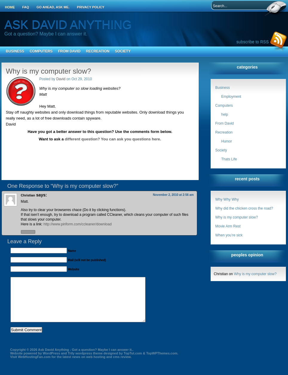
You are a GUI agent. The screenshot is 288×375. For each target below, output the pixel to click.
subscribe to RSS (252, 41)
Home (10, 7)
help (224, 114)
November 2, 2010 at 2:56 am (173, 194)
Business (15, 51)
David (60, 79)
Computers (41, 51)
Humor (226, 141)
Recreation (97, 51)
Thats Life (229, 159)
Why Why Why (227, 199)
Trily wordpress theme (85, 362)
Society (123, 51)
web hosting (95, 366)
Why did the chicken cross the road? (244, 208)
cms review (122, 366)
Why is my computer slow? (236, 217)
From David (69, 51)
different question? (82, 139)
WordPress (51, 362)
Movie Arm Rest (228, 226)
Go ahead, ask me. (52, 7)
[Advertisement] (100, 147)
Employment (231, 96)
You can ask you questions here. (131, 139)
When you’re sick (229, 235)
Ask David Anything (68, 24)
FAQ (25, 7)
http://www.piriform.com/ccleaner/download (78, 224)
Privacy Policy (91, 7)
